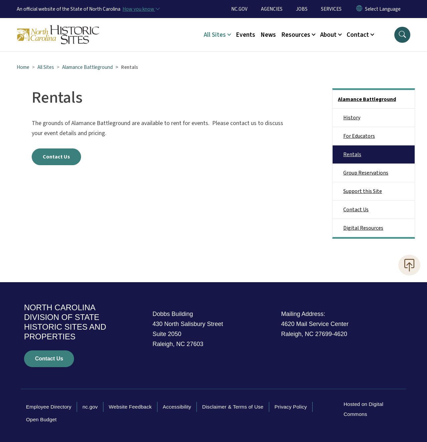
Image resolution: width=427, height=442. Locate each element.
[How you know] (140, 9)
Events (245, 34)
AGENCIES (272, 9)
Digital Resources (363, 228)
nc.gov (90, 407)
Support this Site (362, 191)
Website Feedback (130, 407)
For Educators (359, 136)
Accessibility (177, 407)
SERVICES (331, 9)
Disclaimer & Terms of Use (233, 407)
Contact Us (56, 156)
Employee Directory (48, 407)
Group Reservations (365, 173)
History (351, 117)
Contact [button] (358, 34)
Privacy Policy (291, 407)
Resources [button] (295, 34)
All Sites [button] (215, 34)
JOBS (302, 9)
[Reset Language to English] (359, 9)
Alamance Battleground (87, 67)
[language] (383, 9)
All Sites (45, 67)
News (268, 34)
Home (23, 67)
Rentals (352, 154)
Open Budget (41, 419)
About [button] (328, 34)
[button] (402, 35)
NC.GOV (239, 9)
